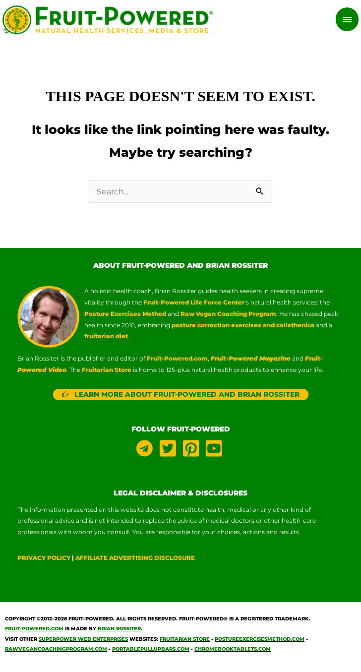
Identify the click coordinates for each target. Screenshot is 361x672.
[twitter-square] (170, 450)
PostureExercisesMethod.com (259, 640)
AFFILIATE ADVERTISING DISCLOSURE (135, 559)
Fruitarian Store (185, 640)
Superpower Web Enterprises (83, 640)
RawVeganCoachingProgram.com (56, 651)
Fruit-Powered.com (177, 360)
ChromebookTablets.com (232, 651)
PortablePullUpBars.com (150, 651)
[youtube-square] (215, 450)
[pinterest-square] (193, 450)
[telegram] (147, 450)
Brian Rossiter (119, 630)
